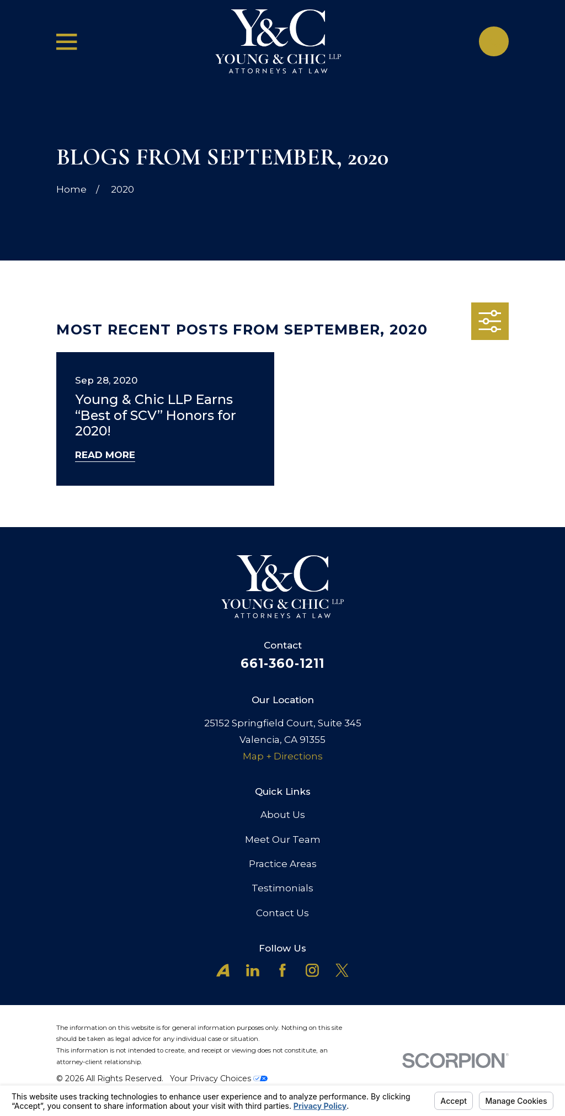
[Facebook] (282, 970)
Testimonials (282, 888)
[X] (342, 970)
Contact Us (282, 912)
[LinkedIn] (252, 970)
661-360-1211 (283, 663)
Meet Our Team (283, 839)
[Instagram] (312, 970)
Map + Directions (283, 756)
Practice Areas (283, 863)
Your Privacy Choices (219, 1078)
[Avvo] (223, 970)
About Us (282, 814)
